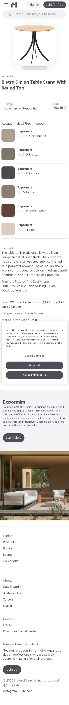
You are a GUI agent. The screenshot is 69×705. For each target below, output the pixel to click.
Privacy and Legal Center (20, 631)
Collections (10, 561)
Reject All (34, 365)
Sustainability (12, 593)
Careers (8, 599)
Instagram (10, 691)
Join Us (12, 669)
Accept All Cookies (34, 375)
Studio (7, 605)
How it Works (12, 587)
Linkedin (26, 691)
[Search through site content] (37, 14)
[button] (6, 5)
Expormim (7, 76)
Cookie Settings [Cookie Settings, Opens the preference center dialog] (34, 356)
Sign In (34, 4)
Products (9, 542)
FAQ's (7, 625)
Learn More (14, 437)
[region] (34, 352)
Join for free (54, 4)
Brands (8, 548)
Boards (8, 554)
